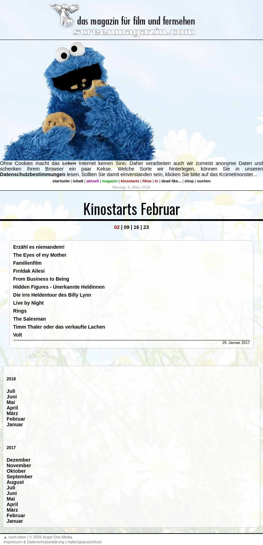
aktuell (93, 181)
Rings (20, 311)
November (19, 465)
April (12, 408)
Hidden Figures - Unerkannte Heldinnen (59, 287)
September (19, 476)
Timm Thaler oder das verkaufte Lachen (59, 327)
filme (147, 181)
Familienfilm (27, 263)
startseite (61, 181)
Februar (16, 419)
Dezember (19, 460)
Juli (11, 391)
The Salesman (29, 319)
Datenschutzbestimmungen (32, 174)
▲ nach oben (14, 537)
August (15, 482)
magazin (110, 181)
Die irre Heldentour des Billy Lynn (52, 295)
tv (156, 181)
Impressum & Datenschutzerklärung (33, 542)
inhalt (78, 181)
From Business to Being (41, 279)
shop (189, 181)
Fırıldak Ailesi (29, 271)
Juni (12, 396)
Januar (15, 424)
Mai (11, 402)
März (12, 413)
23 (146, 227)
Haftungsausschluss (84, 542)
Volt (17, 335)
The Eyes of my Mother (39, 255)
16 (136, 227)
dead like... (171, 181)
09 (126, 227)
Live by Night (28, 303)
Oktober (16, 471)
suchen (203, 181)
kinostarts (130, 181)
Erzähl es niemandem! (39, 247)
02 (117, 227)
